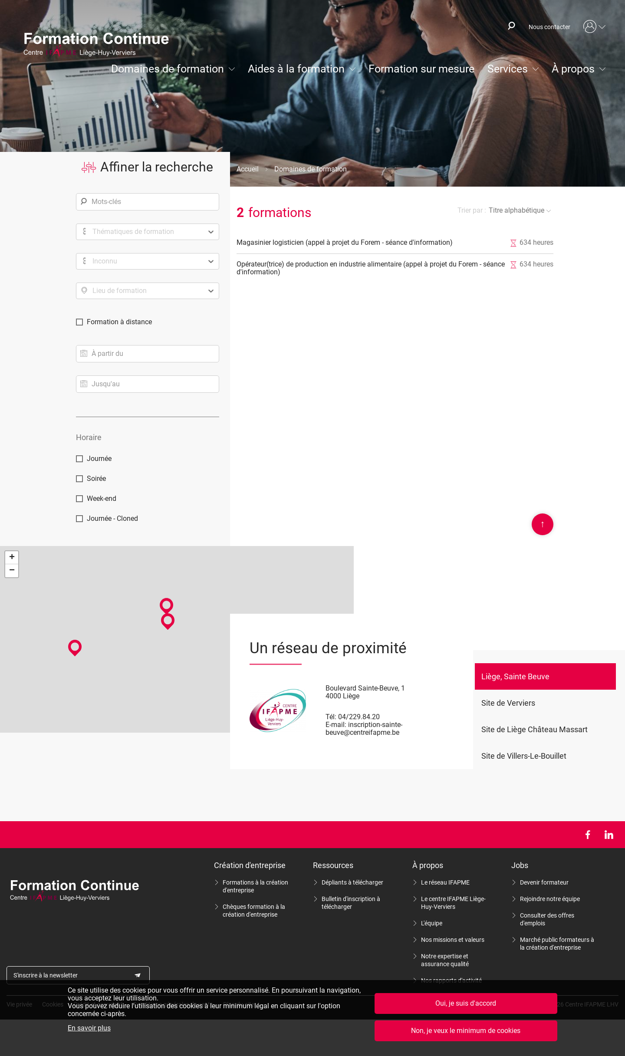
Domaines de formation (167, 69)
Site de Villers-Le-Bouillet (523, 755)
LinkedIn (608, 835)
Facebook (587, 835)
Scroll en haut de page (542, 524)
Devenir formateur (544, 882)
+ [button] (12, 557)
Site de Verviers (508, 702)
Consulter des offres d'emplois (547, 919)
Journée (99, 458)
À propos (573, 69)
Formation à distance (119, 322)
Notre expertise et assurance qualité (445, 960)
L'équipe (431, 923)
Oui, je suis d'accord (465, 1003)
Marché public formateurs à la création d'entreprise (557, 943)
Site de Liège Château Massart (534, 729)
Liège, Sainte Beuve (515, 676)
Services (507, 69)
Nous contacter (549, 26)
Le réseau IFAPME (445, 882)
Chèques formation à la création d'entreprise (254, 910)
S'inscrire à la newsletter (45, 975)
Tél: (331, 717)
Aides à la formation (296, 69)
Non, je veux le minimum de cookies (465, 1030)
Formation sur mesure (421, 69)
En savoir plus (89, 1028)
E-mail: (336, 724)
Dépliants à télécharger (352, 882)
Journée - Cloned (112, 518)
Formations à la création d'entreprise (255, 886)
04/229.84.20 (359, 717)
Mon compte (594, 27)
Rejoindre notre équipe (550, 898)
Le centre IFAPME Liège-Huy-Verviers (453, 902)
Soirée (96, 478)
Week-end (101, 498)
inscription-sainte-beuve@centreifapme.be (364, 728)
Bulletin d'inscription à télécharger (351, 902)
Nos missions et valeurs (452, 939)
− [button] (12, 570)
